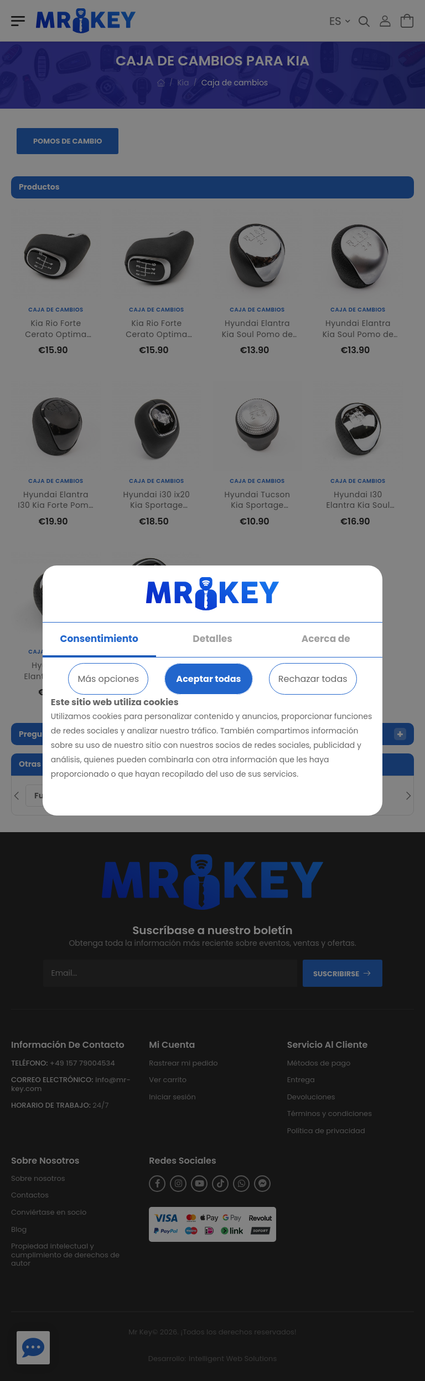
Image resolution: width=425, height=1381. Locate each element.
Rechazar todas (313, 678)
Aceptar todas (208, 678)
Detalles (212, 638)
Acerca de (326, 638)
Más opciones (108, 678)
